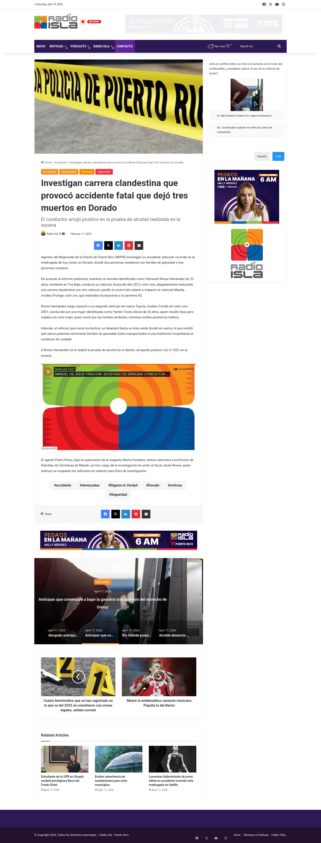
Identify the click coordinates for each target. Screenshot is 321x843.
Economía (118, 582)
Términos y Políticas (256, 835)
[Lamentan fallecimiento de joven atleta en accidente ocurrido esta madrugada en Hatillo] (172, 759)
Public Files (278, 835)
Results (262, 156)
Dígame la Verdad (124, 485)
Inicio (40, 46)
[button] (247, 95)
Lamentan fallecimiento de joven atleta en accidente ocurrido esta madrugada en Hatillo (171, 781)
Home (46, 162)
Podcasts (78, 46)
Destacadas (68, 171)
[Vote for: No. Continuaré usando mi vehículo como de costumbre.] (247, 130)
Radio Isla (101, 46)
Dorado (153, 485)
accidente (63, 485)
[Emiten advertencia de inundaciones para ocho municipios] (118, 759)
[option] (118, 601)
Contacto (125, 46)
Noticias (56, 46)
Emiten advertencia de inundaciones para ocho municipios (111, 781)
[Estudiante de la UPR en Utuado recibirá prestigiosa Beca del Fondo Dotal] (64, 759)
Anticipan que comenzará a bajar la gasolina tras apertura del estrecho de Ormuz (119, 602)
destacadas (91, 485)
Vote (278, 156)
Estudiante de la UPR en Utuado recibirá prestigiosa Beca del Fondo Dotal (62, 781)
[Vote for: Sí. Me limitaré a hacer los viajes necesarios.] (247, 99)
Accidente (60, 162)
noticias (176, 485)
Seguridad (104, 171)
